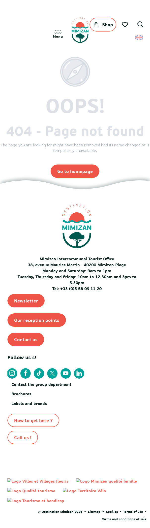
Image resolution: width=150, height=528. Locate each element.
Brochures (21, 393)
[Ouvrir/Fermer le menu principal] (58, 34)
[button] (140, 25)
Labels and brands (29, 403)
